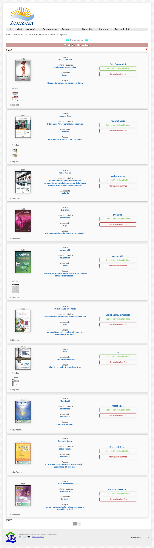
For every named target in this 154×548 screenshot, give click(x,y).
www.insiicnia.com (38, 536)
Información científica (117, 74)
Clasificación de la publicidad (118, 68)
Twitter (20, 537)
